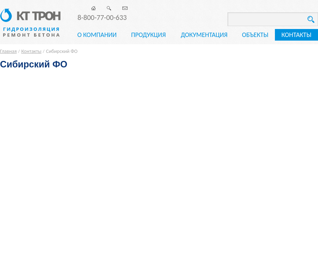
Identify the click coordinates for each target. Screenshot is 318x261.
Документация (204, 35)
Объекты (255, 35)
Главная (8, 51)
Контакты (296, 35)
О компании (97, 35)
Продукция (148, 35)
